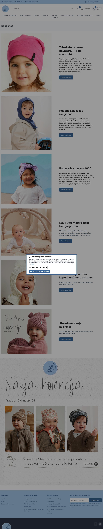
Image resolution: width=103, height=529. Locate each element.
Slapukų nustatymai (38, 267)
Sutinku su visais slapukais (39, 271)
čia (33, 264)
